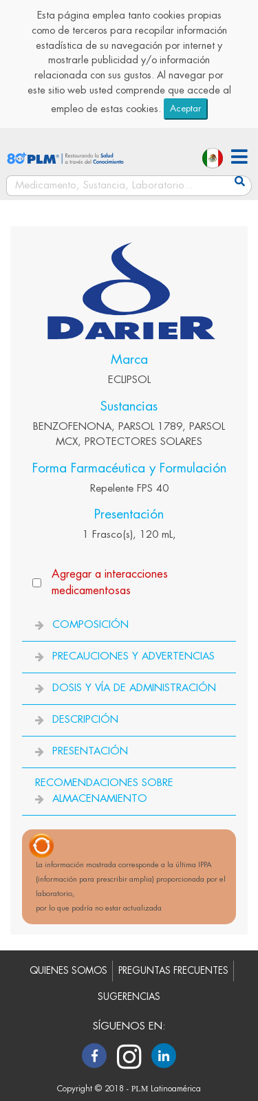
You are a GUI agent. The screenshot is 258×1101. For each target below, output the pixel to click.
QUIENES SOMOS (68, 970)
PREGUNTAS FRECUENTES (173, 970)
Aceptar (185, 108)
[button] (239, 158)
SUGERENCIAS (129, 996)
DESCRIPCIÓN (85, 720)
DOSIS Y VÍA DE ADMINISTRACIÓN (134, 688)
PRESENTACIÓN (90, 751)
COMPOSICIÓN (90, 625)
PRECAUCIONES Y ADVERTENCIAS (133, 656)
